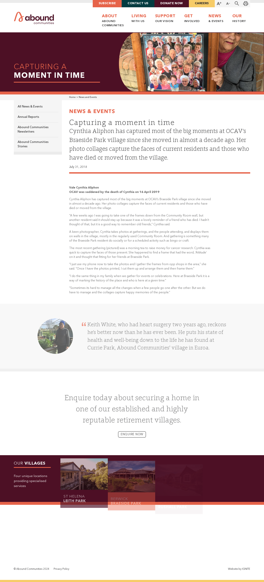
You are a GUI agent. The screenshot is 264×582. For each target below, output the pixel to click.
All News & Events (30, 106)
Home (72, 97)
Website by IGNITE (239, 569)
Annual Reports (28, 117)
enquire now (132, 437)
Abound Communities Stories (33, 144)
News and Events (88, 97)
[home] (34, 18)
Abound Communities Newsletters (33, 129)
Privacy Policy (61, 569)
